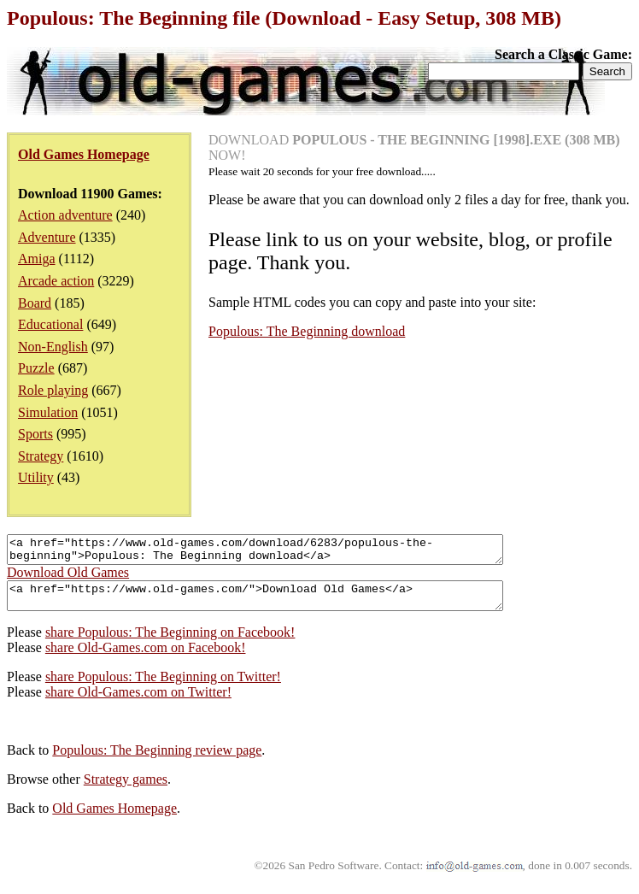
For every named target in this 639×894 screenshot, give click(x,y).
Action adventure (65, 215)
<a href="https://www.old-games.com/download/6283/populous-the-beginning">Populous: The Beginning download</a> (285, 552)
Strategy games (125, 789)
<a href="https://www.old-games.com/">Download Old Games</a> (285, 603)
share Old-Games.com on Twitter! (138, 702)
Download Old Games (68, 577)
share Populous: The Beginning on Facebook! (170, 642)
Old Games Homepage (114, 818)
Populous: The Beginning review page (156, 760)
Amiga (37, 258)
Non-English (53, 346)
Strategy (40, 456)
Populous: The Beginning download (306, 331)
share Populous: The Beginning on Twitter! (163, 686)
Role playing (53, 390)
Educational (50, 324)
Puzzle (36, 368)
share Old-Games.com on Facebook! (145, 657)
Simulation (48, 412)
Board (34, 303)
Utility (36, 477)
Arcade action (56, 280)
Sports (35, 433)
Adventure (47, 237)
